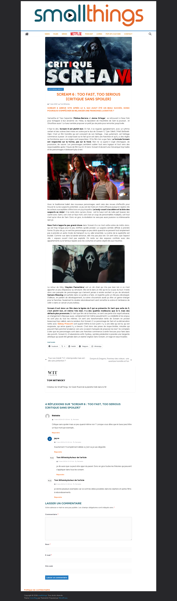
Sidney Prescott (65, 324)
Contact (128, 34)
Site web (49, 566)
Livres (99, 34)
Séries (64, 34)
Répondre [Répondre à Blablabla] (56, 433)
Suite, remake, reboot (55, 89)
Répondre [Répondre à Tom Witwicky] (60, 475)
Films (55, 34)
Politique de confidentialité (37, 590)
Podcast (89, 34)
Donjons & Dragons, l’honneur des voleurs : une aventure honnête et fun (111, 359)
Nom (48, 544)
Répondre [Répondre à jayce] (58, 452)
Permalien (75, 419)
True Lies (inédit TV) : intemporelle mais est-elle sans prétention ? (65, 359)
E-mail (48, 555)
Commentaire (51, 514)
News (47, 34)
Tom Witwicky (65, 104)
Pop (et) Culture (113, 34)
